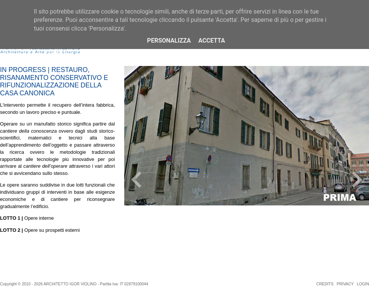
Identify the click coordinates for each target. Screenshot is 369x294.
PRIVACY (345, 284)
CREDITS (325, 284)
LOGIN (363, 284)
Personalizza (169, 40)
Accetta (211, 40)
